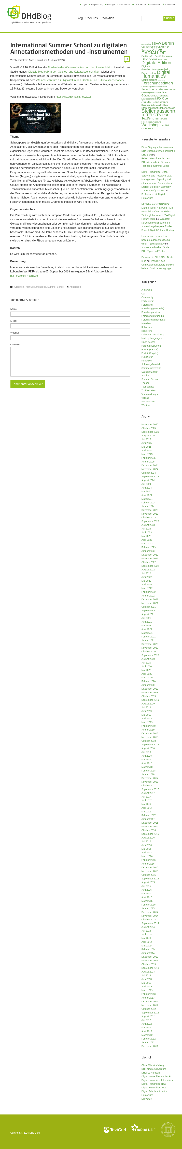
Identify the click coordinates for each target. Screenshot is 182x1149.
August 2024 (148, 480)
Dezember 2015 (150, 867)
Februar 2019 (149, 726)
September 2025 (150, 431)
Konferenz (147, 330)
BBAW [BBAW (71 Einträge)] (156, 43)
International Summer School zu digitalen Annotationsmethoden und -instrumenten (69, 48)
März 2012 (147, 1035)
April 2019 (147, 718)
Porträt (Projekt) (150, 353)
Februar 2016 (149, 860)
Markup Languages (36, 287)
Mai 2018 (146, 759)
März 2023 (147, 543)
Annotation (75, 287)
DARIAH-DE (139, 5)
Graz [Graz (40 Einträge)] (164, 92)
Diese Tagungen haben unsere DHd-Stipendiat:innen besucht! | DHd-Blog (158, 151)
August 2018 (148, 748)
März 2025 (147, 454)
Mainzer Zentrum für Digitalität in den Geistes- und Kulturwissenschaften (80, 80)
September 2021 (150, 610)
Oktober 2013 (149, 964)
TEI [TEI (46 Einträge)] (144, 115)
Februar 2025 (149, 458)
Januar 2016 (148, 863)
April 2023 (147, 539)
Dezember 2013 (150, 956)
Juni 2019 (147, 711)
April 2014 (147, 942)
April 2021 (147, 629)
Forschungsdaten (151, 312)
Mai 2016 (146, 848)
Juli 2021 (146, 618)
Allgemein (19, 287)
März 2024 (147, 499)
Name (13, 309)
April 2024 (147, 495)
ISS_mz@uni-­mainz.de (24, 275)
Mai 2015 (146, 893)
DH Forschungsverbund (154, 1069)
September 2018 (150, 744)
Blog (80, 18)
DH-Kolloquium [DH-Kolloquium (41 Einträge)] (163, 56)
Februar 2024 (149, 502)
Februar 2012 (149, 1038)
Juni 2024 (147, 487)
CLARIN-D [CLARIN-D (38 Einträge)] (163, 46)
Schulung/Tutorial (151, 364)
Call (144, 293)
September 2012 (150, 1012)
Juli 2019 (146, 707)
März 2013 (147, 990)
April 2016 (147, 852)
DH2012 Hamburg (151, 1072)
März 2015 (147, 901)
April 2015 (147, 897)
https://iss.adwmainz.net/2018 (73, 96)
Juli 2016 (146, 841)
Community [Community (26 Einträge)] (146, 50)
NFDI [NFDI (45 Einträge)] (158, 98)
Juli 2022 (146, 573)
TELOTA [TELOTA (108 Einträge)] (153, 115)
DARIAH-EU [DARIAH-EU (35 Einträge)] (148, 56)
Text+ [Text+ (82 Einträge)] (166, 115)
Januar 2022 (148, 595)
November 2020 (150, 647)
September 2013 (150, 968)
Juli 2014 (146, 930)
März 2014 (147, 945)
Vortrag (145, 397)
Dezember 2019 (150, 688)
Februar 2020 (149, 681)
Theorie (145, 383)
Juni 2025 (147, 443)
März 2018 (147, 767)
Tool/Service (148, 386)
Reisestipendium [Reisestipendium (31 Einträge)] (160, 102)
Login (83, 5)
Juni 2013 (147, 979)
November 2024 (150, 469)
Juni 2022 (147, 577)
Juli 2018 (146, 752)
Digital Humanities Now (154, 1083)
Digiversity (147, 1098)
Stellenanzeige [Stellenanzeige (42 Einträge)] (166, 107)
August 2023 (148, 525)
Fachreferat (148, 301)
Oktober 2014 (149, 919)
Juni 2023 (147, 532)
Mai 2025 (146, 446)
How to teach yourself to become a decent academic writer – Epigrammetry (156, 240)
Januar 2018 (148, 774)
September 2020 (150, 655)
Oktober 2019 (149, 696)
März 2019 (147, 722)
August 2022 (148, 569)
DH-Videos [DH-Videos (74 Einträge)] (150, 59)
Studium (146, 375)
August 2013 (148, 971)
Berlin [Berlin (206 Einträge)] (168, 43)
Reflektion (147, 360)
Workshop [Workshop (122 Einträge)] (151, 125)
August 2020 (148, 659)
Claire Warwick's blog (153, 1065)
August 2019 (148, 703)
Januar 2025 (148, 461)
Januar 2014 (148, 953)
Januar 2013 (148, 997)
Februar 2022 (149, 592)
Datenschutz (154, 5)
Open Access (149, 342)
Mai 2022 (146, 580)
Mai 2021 (146, 625)
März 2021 (147, 633)
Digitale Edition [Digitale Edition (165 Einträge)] (156, 62)
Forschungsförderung (153, 316)
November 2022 (150, 558)
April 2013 (147, 986)
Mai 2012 (146, 1027)
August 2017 (148, 793)
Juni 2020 (147, 666)
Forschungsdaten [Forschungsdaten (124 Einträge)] (157, 83)
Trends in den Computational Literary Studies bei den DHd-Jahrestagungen (158, 265)
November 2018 (150, 737)
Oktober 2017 (149, 785)
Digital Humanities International (158, 1080)
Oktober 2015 (149, 875)
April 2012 (147, 1031)
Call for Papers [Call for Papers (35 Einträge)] (149, 47)
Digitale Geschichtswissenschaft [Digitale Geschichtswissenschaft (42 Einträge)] (155, 68)
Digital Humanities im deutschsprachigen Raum (29, 14)
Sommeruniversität (151, 368)
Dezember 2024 (150, 465)
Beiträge (110, 5)
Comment (15, 344)
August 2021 (148, 614)
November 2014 (150, 915)
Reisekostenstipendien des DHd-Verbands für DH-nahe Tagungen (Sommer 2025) (156, 162)
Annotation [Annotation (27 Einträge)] (146, 44)
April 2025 (147, 450)
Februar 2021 (149, 636)
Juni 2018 (147, 755)
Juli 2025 (146, 439)
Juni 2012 (147, 1023)
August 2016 (148, 837)
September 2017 (150, 789)
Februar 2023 (149, 547)
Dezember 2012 (150, 1001)
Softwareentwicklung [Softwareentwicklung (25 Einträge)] (159, 105)
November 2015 (150, 871)
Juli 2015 (146, 886)
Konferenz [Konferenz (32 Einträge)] (164, 95)
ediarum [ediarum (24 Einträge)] (161, 80)
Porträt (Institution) (151, 345)
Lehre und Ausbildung (153, 334)
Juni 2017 (147, 800)
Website (14, 332)
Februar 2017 (149, 815)
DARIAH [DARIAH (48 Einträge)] (157, 49)
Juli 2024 (146, 484)
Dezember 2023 (150, 510)
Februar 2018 (149, 770)
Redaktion (107, 18)
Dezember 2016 (150, 822)
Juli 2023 (146, 528)
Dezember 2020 (150, 644)
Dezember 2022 (150, 554)
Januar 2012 (148, 1042)
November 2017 (150, 781)
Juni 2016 (147, 845)
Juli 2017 (146, 796)
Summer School (55, 287)
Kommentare (123, 5)
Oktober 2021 (149, 606)
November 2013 (150, 960)
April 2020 (147, 673)
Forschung (147, 304)
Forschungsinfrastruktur (154, 319)
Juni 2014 (147, 934)
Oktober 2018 (149, 740)
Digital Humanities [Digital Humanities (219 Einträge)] (156, 74)
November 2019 (150, 692)
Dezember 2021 (150, 599)
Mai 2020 (146, 670)
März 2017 (147, 811)
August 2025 (148, 435)
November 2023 (150, 513)
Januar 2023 (148, 551)
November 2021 (150, 603)
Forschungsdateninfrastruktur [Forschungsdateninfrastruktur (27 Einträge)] (154, 86)
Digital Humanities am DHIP (156, 1076)
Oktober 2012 (149, 1009)
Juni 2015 (147, 889)
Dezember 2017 (150, 778)
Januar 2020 (148, 685)
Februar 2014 (149, 949)
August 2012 (148, 1016)
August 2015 (148, 882)
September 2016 (150, 834)
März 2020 (147, 677)
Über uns (92, 18)
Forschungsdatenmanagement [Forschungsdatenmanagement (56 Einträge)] (162, 89)
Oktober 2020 (149, 651)
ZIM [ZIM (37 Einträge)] (167, 125)
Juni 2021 (147, 621)
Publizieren (147, 357)
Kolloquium (147, 327)
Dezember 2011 (150, 1046)
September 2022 (150, 566)
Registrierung (96, 5)
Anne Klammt (36, 60)
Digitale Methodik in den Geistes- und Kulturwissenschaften (64, 71)
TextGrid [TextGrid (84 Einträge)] (148, 118)
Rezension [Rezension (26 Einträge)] (146, 105)
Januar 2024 (148, 506)
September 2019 (150, 700)
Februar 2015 (149, 904)
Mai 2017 (146, 804)
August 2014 (148, 927)
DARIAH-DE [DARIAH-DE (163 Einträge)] (154, 52)
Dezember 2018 (150, 733)
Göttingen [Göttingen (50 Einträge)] (148, 95)
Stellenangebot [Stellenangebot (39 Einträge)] (150, 108)
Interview (146, 323)
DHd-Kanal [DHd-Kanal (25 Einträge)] (162, 60)
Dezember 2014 (150, 912)
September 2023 (150, 521)
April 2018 (147, 763)
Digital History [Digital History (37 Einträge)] (149, 73)
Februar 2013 (149, 994)
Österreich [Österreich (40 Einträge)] (147, 128)
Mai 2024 (146, 491)
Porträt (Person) (150, 349)
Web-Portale (148, 401)
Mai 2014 (146, 938)
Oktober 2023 (149, 517)
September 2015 (150, 878)
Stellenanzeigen (150, 371)
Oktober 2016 (149, 830)
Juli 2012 (146, 1020)
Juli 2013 (146, 975)
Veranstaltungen (150, 394)
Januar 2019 (148, 729)
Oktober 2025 (149, 428)
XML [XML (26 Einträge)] (162, 126)
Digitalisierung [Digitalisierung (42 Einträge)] (150, 79)
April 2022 (147, 584)
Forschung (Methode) (153, 308)
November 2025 (150, 424)
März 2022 (147, 588)
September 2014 (150, 923)
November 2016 (150, 826)
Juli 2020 (146, 662)
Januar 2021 (148, 640)
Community (147, 297)
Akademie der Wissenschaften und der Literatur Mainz (80, 67)
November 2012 (150, 1005)
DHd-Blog (35, 1132)
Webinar (146, 405)
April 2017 (147, 807)
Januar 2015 (148, 908)
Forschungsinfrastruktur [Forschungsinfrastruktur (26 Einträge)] (151, 93)
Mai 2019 (146, 714)
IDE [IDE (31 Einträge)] (156, 95)
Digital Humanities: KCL (154, 1087)
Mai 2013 (146, 982)
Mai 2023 (146, 536)
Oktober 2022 (149, 562)
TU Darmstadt (149, 390)
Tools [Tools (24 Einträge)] (157, 119)
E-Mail (13, 320)
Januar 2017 (148, 819)
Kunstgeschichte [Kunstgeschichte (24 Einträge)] (148, 99)
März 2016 (147, 856)
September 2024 (150, 476)
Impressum (169, 5)
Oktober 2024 (149, 472)
